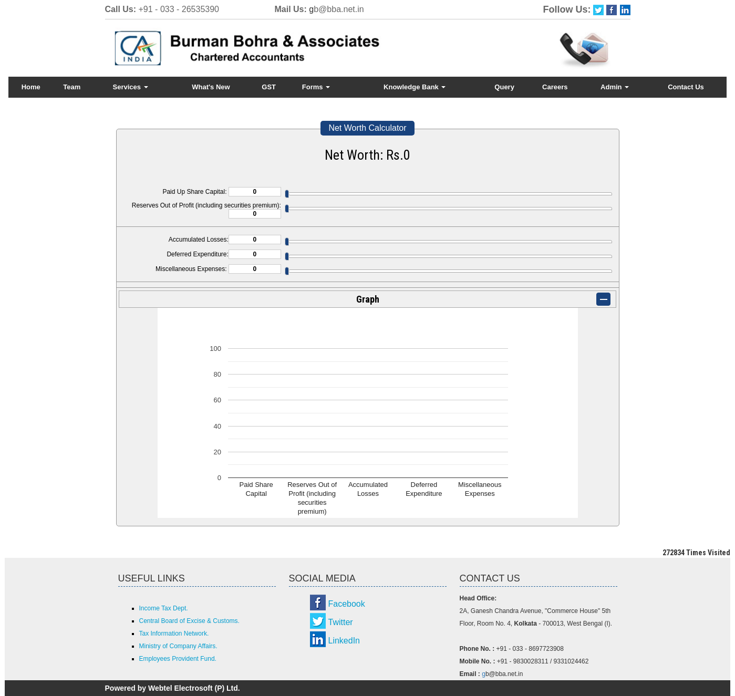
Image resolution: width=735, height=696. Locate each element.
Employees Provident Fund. (177, 658)
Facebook (346, 603)
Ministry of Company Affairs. (178, 646)
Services (130, 87)
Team (71, 87)
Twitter (340, 622)
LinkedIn (344, 640)
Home (31, 87)
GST (269, 87)
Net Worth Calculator (367, 127)
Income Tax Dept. (163, 608)
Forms (316, 87)
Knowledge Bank (415, 87)
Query (504, 87)
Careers (554, 87)
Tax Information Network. (174, 633)
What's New (211, 87)
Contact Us (686, 87)
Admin (615, 87)
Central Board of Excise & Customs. (189, 621)
